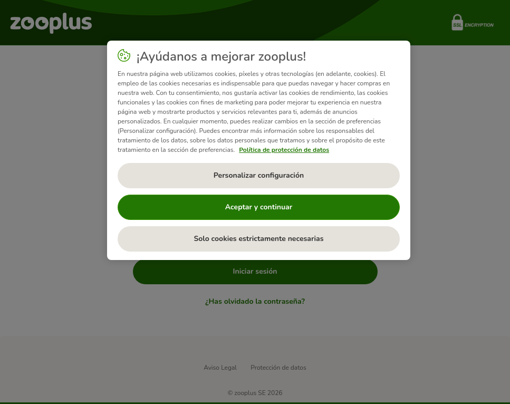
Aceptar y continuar (259, 207)
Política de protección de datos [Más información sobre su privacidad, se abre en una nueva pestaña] (284, 150)
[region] (258, 150)
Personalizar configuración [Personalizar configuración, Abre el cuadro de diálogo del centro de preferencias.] (259, 175)
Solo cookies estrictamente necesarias (258, 239)
